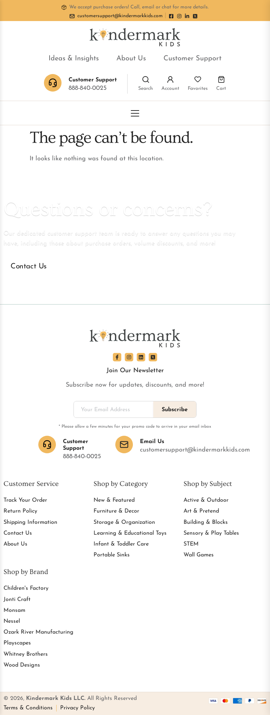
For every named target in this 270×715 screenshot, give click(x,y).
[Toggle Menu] (135, 113)
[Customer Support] (47, 444)
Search (145, 88)
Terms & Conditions (28, 708)
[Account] (170, 79)
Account (170, 88)
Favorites (198, 88)
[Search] (145, 79)
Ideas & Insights (74, 58)
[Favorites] (197, 79)
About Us (131, 58)
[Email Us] (124, 444)
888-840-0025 (88, 88)
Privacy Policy (77, 708)
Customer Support (192, 58)
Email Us (152, 442)
